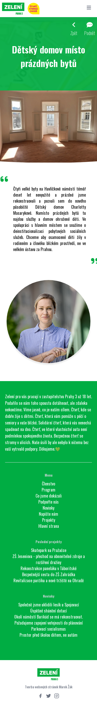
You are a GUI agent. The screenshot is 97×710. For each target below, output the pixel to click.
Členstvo (48, 484)
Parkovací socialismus (48, 629)
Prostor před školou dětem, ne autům (48, 635)
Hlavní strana (48, 526)
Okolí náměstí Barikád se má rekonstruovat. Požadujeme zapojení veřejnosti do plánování (48, 620)
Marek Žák (65, 686)
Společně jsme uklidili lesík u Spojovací (48, 605)
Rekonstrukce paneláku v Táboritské (48, 568)
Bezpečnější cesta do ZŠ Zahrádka (48, 574)
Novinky (48, 508)
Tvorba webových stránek (41, 686)
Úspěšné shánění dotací (48, 611)
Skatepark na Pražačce (48, 550)
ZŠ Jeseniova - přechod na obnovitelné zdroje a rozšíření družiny (48, 559)
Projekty (48, 520)
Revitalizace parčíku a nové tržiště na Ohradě (48, 580)
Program (48, 490)
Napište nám (48, 514)
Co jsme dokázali (49, 496)
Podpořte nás (48, 502)
